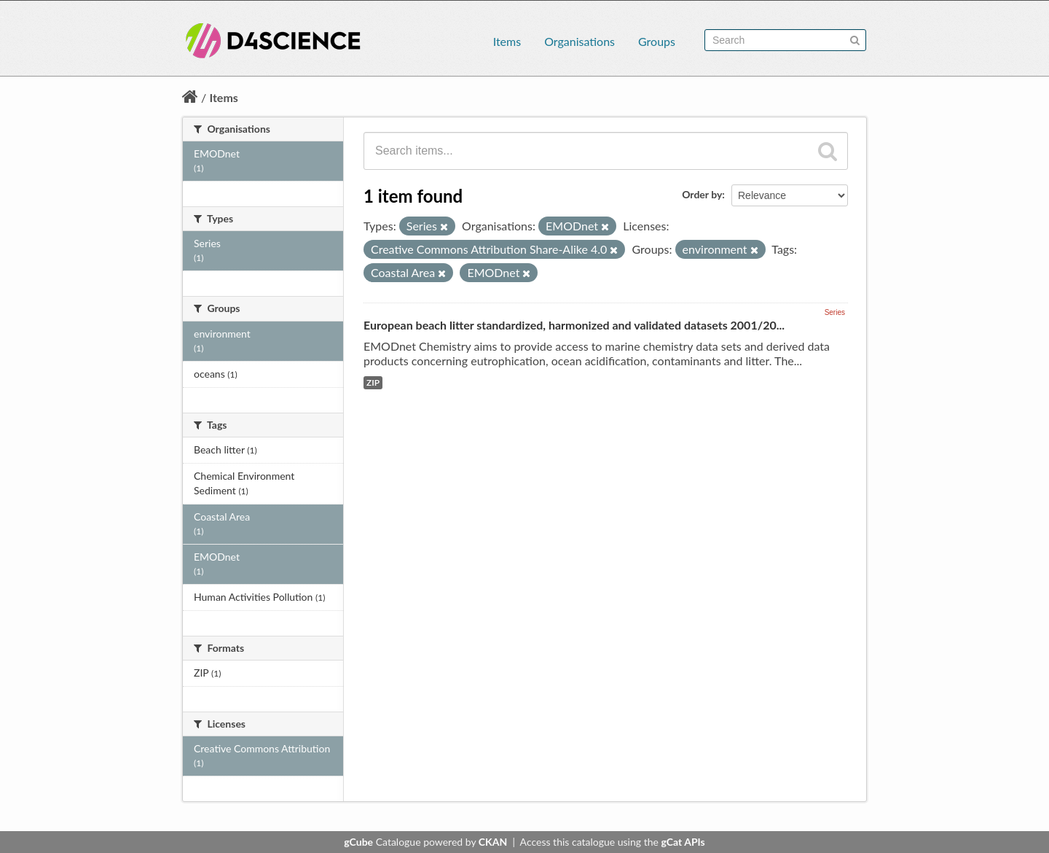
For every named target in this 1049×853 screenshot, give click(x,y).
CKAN (493, 842)
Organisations (579, 41)
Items (507, 41)
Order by (702, 194)
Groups (656, 41)
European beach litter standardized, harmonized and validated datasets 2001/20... (574, 325)
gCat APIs (682, 842)
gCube (358, 842)
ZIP (373, 382)
